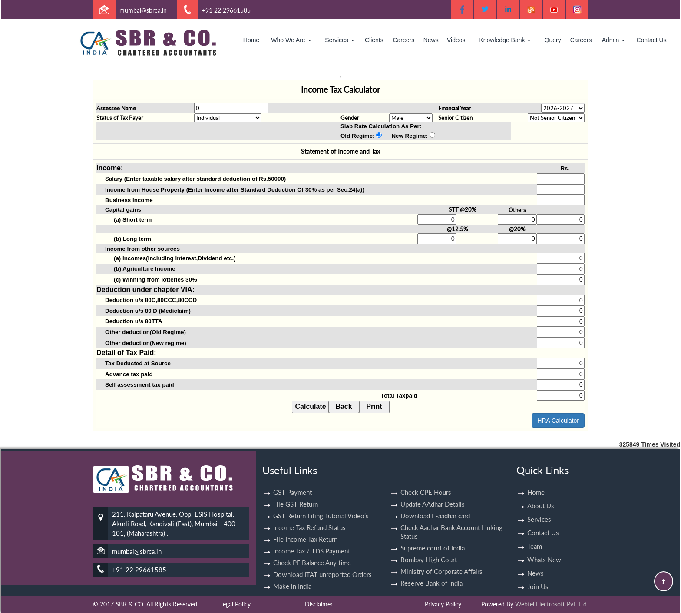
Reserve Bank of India (431, 575)
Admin (613, 39)
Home (251, 39)
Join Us (538, 579)
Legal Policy (235, 604)
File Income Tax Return (305, 531)
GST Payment (292, 484)
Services (339, 39)
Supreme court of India (432, 540)
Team (534, 538)
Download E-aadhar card (435, 508)
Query (553, 39)
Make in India (292, 578)
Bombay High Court (428, 552)
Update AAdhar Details (432, 496)
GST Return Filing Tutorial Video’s (321, 508)
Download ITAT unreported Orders (322, 566)
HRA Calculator (558, 420)
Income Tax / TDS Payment (311, 543)
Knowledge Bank (505, 39)
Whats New (544, 552)
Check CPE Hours (425, 484)
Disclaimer (319, 604)
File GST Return (295, 496)
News (431, 39)
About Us (540, 498)
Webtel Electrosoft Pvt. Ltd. (551, 604)
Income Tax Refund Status (309, 520)
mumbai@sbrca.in (143, 10)
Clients (374, 39)
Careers (403, 39)
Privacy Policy (443, 604)
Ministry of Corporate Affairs (441, 563)
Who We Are (291, 39)
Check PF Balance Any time (312, 555)
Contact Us (651, 39)
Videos (456, 39)
